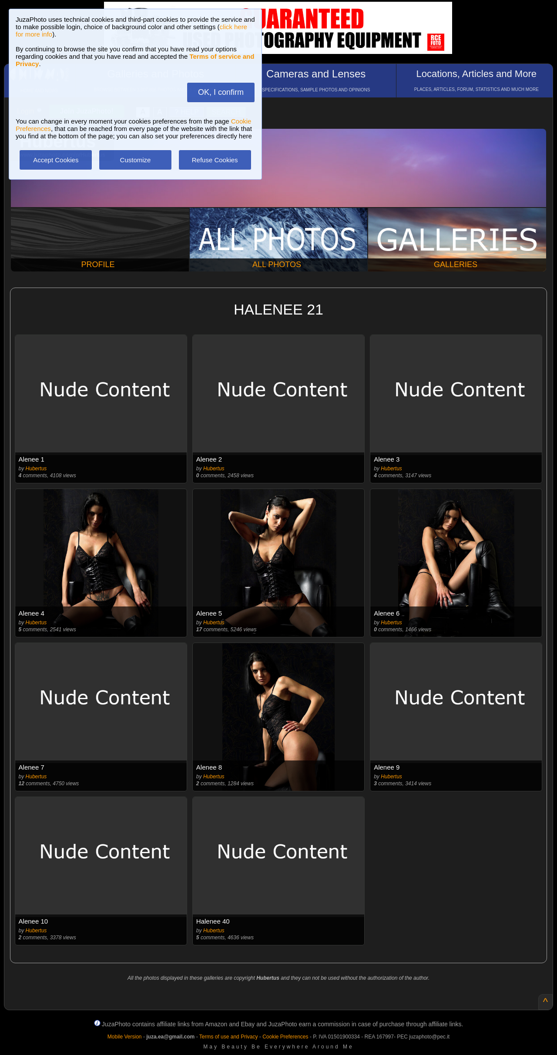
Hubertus (36, 469)
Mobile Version (124, 1037)
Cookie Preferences (285, 1037)
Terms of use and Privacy (228, 1037)
